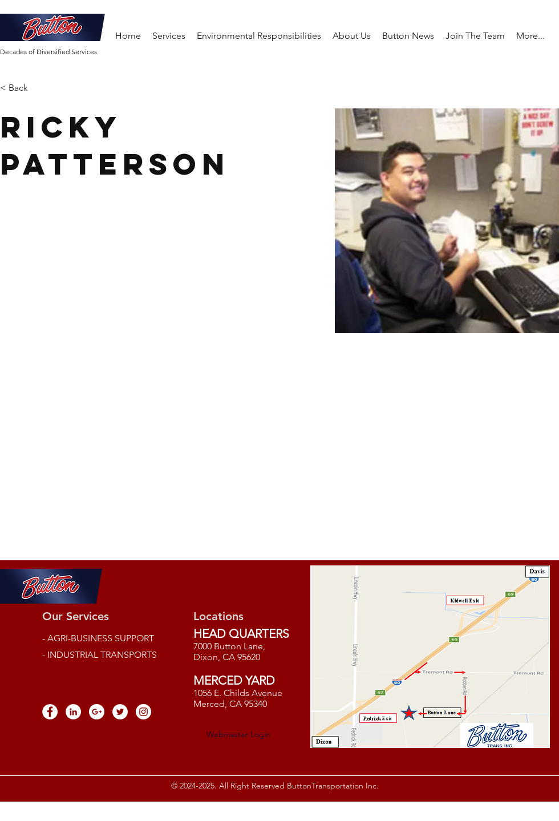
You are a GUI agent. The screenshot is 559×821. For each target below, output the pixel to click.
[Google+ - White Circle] (96, 711)
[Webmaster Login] (238, 734)
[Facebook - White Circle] (50, 711)
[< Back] (22, 88)
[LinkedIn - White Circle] (73, 711)
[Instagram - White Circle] (143, 711)
